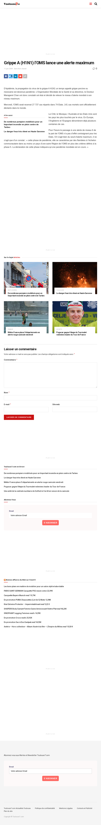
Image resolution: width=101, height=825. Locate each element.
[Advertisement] (50, 30)
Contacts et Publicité (84, 808)
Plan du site (8, 811)
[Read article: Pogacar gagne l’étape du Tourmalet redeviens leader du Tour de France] (74, 317)
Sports (59, 329)
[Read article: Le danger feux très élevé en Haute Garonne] (74, 278)
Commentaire (10, 359)
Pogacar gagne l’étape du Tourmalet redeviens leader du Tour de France (34, 487)
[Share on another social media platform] (25, 76)
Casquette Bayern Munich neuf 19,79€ (19, 595)
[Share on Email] (20, 76)
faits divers (12, 290)
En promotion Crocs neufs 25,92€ (18, 618)
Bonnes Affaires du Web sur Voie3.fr (21, 580)
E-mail (7, 404)
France (10, 329)
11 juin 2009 (8, 69)
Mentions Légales (66, 808)
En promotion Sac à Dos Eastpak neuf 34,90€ (22, 622)
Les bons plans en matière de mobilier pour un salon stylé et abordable (34, 586)
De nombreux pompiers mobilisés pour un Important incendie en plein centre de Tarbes (23, 124)
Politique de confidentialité (45, 808)
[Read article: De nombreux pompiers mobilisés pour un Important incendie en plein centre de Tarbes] (26, 278)
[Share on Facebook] (6, 76)
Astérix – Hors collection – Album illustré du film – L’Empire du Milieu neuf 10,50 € (38, 627)
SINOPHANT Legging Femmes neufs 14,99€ (22, 613)
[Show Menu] (90, 4)
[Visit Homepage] (12, 4)
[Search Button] (96, 4)
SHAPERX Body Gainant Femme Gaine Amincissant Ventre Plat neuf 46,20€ (35, 609)
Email (11, 511)
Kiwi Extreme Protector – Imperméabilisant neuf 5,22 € (27, 604)
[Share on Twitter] (11, 76)
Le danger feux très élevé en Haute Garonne (24, 131)
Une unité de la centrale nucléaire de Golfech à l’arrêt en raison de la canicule (36, 491)
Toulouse (60, 290)
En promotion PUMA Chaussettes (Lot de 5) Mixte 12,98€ (27, 600)
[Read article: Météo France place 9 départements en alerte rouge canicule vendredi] (26, 317)
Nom (7, 392)
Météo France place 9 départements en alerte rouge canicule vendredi (33, 482)
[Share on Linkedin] (15, 76)
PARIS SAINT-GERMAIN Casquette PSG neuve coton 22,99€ (28, 591)
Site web (56, 404)
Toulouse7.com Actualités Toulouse (17, 808)
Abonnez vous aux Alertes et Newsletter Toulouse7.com (27, 755)
